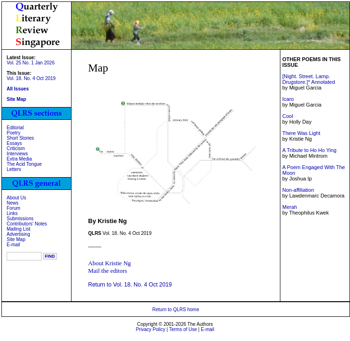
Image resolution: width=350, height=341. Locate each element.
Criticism (16, 148)
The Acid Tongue (24, 164)
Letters (14, 169)
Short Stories (20, 138)
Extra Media (19, 159)
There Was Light (301, 133)
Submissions (20, 218)
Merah (289, 207)
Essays (14, 143)
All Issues (18, 88)
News (12, 203)
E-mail (13, 244)
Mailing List (18, 229)
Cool (287, 116)
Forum (13, 208)
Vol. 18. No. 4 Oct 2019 (31, 78)
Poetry (13, 132)
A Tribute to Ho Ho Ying (309, 150)
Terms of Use (183, 329)
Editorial (15, 127)
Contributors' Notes (27, 223)
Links (12, 213)
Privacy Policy (150, 329)
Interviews (17, 153)
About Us (16, 197)
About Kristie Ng (109, 263)
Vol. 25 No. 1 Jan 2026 (30, 62)
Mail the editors (107, 270)
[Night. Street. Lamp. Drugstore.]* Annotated (308, 79)
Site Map (16, 239)
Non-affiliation (298, 190)
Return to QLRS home (176, 309)
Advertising (18, 234)
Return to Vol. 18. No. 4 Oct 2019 (130, 284)
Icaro (288, 99)
